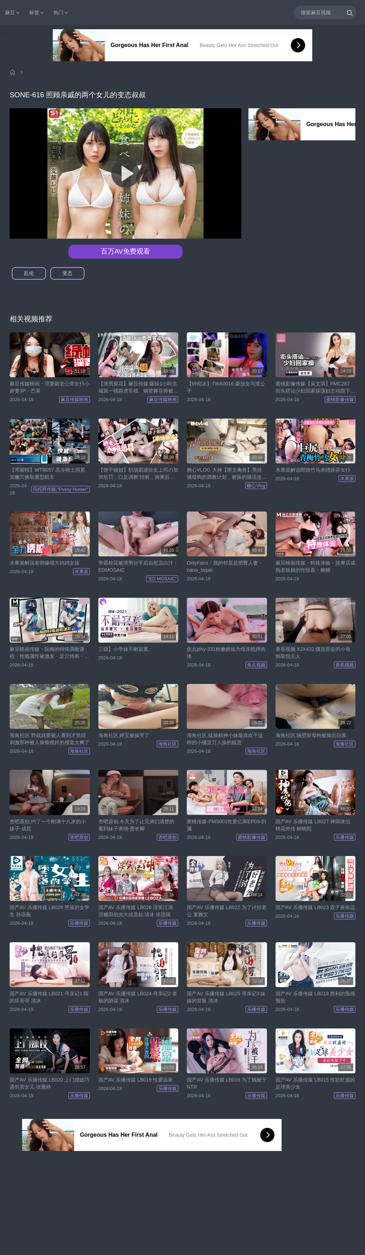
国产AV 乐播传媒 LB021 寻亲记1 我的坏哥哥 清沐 (49, 997)
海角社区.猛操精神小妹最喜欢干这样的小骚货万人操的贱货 (225, 738)
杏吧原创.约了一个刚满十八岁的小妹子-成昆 (48, 825)
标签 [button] (37, 12)
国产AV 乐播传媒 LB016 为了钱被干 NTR (227, 1083)
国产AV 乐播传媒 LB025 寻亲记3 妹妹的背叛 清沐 (226, 997)
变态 (67, 273)
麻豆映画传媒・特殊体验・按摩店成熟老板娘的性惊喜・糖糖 (315, 566)
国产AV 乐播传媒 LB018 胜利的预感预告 (315, 997)
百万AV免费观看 (125, 251)
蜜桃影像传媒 (340, 399)
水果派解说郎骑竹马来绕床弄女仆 (313, 470)
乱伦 (29, 273)
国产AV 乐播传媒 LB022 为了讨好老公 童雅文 (227, 910)
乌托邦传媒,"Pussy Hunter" (60, 489)
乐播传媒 (344, 837)
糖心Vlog (256, 485)
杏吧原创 (79, 837)
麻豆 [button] (13, 12)
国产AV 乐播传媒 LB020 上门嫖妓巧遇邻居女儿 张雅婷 (49, 1083)
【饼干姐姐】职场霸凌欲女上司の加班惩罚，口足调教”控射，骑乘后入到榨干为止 (138, 474)
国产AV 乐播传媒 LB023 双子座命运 (315, 907)
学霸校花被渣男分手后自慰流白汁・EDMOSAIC (138, 566)
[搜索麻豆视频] (325, 12)
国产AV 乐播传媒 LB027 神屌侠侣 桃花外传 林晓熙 (313, 825)
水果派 (347, 478)
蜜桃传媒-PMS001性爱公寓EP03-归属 (226, 825)
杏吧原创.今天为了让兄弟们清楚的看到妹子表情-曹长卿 (136, 825)
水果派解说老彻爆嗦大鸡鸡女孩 (44, 563)
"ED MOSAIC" (162, 578)
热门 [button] (61, 12)
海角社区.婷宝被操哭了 (124, 735)
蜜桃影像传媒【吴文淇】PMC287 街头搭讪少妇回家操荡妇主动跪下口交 (315, 387)
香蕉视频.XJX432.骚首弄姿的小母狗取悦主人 (313, 652)
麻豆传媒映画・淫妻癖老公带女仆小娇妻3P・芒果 (49, 387)
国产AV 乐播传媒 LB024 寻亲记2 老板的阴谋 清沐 (137, 997)
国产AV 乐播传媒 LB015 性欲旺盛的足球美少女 (315, 1083)
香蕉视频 (344, 665)
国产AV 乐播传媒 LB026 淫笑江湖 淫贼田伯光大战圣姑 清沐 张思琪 (135, 910)
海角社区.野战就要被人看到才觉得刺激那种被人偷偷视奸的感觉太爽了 (49, 738)
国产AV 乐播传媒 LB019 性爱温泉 (135, 1080)
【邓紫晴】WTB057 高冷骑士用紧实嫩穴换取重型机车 (47, 473)
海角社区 (79, 751)
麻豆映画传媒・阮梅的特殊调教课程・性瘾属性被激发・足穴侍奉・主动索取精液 (49, 653)
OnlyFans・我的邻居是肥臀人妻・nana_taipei (225, 566)
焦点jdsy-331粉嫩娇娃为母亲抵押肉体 (226, 652)
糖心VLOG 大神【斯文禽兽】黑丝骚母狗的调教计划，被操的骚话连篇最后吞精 (227, 474)
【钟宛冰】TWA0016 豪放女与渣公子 (226, 387)
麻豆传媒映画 (74, 399)
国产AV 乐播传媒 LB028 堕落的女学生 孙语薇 (49, 910)
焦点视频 (256, 665)
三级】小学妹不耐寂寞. (124, 649)
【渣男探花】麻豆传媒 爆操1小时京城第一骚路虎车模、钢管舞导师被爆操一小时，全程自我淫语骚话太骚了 (138, 387)
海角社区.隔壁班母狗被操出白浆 (311, 735)
